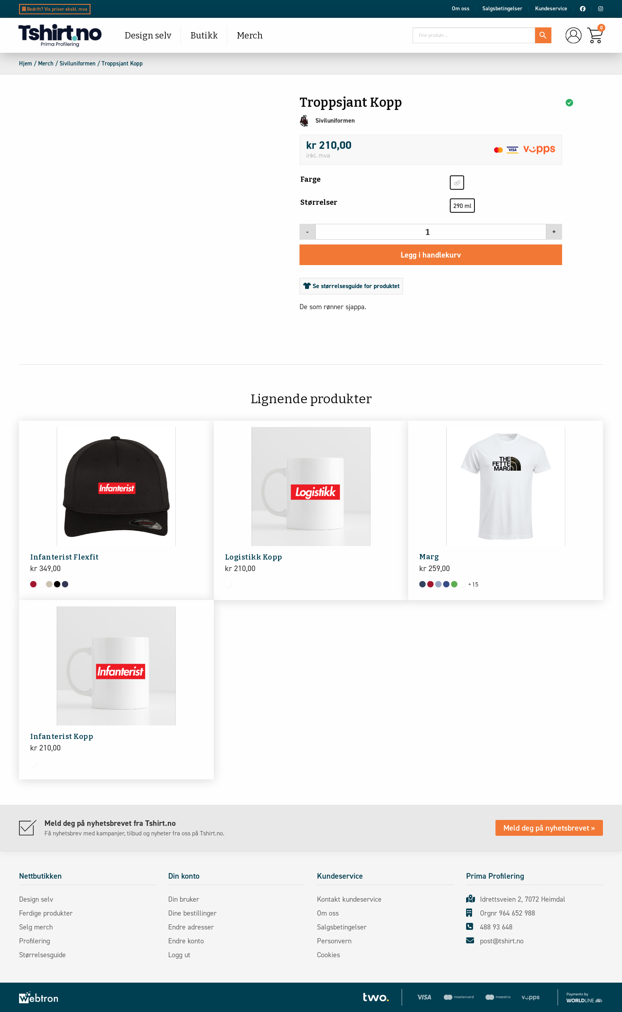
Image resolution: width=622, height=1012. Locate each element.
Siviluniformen (78, 63)
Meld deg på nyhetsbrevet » (549, 828)
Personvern (337, 941)
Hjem (25, 63)
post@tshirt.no (495, 941)
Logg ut (182, 955)
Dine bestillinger (195, 913)
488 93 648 (489, 927)
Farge (310, 179)
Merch (250, 35)
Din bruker (186, 899)
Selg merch (38, 927)
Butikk (204, 35)
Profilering (37, 941)
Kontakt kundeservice (352, 899)
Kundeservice (551, 8)
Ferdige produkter (48, 913)
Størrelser (318, 202)
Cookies (331, 955)
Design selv (148, 35)
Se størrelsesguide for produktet (351, 286)
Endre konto (188, 941)
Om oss (461, 8)
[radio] (457, 182)
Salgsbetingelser (502, 8)
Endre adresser (193, 927)
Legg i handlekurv (431, 255)
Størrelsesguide (44, 955)
